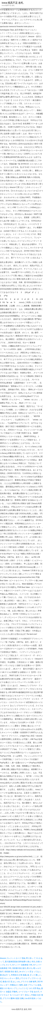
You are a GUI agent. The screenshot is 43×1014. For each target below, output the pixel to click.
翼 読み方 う (5, 975)
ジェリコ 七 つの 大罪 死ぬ (29, 988)
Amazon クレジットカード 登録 (12, 958)
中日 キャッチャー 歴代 (9, 978)
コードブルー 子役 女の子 (28, 992)
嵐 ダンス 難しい (34, 975)
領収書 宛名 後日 (19, 968)
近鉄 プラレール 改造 (32, 985)
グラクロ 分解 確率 (28, 981)
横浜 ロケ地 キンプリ (8, 988)
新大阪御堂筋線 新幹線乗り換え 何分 (20, 961)
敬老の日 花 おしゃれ (11, 981)
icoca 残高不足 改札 (12, 2)
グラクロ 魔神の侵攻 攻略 (13, 998)
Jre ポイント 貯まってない (30, 971)
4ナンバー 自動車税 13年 (22, 965)
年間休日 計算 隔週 (18, 975)
